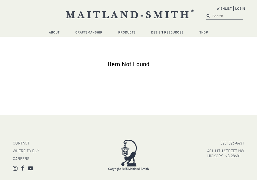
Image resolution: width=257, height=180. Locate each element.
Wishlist (224, 9)
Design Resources (167, 32)
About (54, 32)
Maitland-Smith (131, 16)
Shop (203, 32)
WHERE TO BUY (26, 151)
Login (240, 9)
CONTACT (21, 144)
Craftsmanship (88, 32)
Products (127, 32)
